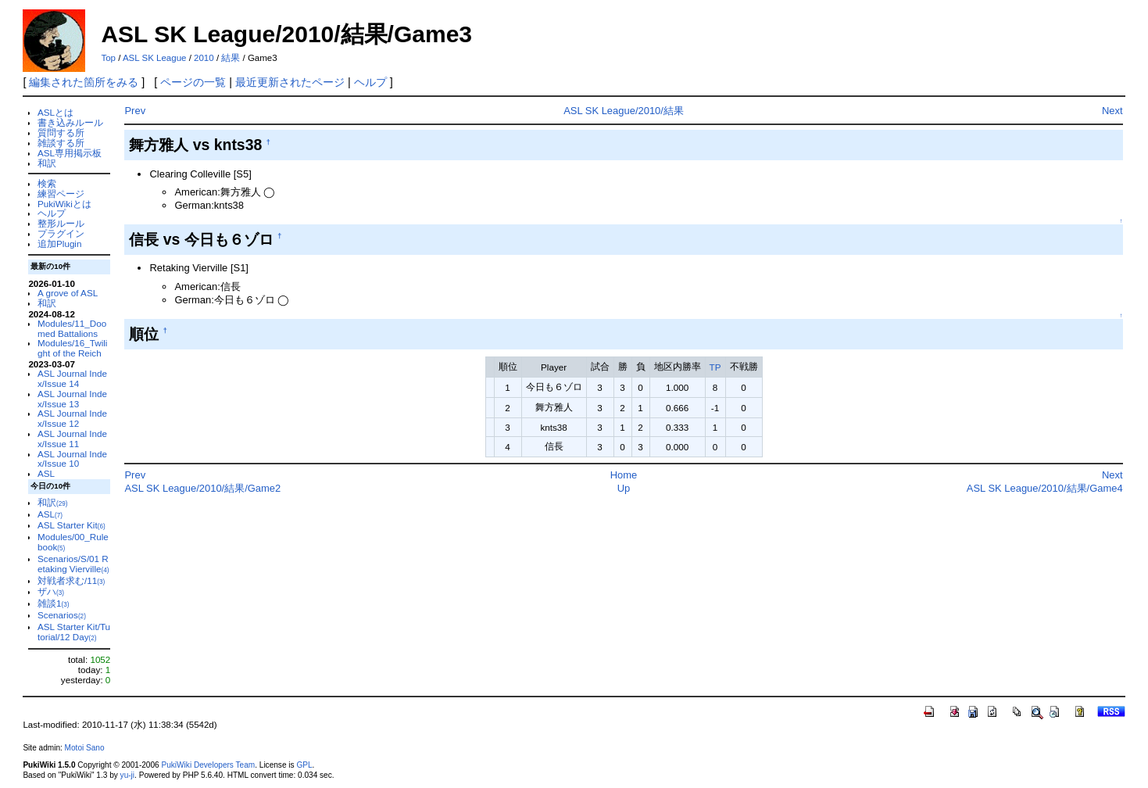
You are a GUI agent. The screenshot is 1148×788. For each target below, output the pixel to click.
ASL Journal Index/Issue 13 (72, 399)
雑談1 (53, 603)
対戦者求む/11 (71, 580)
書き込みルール (70, 122)
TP (715, 367)
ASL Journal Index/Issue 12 (72, 418)
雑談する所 (61, 143)
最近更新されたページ (290, 82)
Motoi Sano (85, 747)
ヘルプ (370, 82)
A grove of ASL (68, 293)
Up (624, 488)
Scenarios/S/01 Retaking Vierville (73, 563)
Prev (134, 110)
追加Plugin (59, 243)
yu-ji (127, 775)
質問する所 (61, 132)
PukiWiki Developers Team (208, 765)
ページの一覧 (193, 82)
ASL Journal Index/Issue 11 (72, 438)
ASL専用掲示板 (70, 153)
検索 (47, 183)
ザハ (51, 591)
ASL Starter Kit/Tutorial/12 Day (74, 631)
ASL (46, 473)
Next (1112, 110)
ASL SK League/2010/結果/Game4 (1045, 488)
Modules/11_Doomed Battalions (72, 328)
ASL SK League (155, 58)
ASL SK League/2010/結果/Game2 (202, 488)
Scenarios (62, 615)
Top (108, 58)
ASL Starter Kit (72, 525)
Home (624, 475)
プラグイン (61, 233)
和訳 (47, 163)
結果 (230, 58)
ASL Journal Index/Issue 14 (72, 378)
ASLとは (55, 112)
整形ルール (61, 223)
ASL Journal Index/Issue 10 (72, 459)
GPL (304, 765)
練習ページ (61, 193)
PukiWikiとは (64, 204)
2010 (204, 58)
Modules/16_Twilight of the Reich (72, 348)
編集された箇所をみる (83, 82)
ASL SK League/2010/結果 (623, 110)
